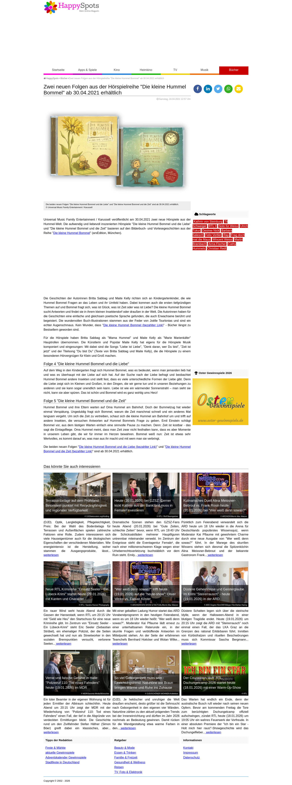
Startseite (58, 69)
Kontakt (188, 747)
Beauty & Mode (124, 747)
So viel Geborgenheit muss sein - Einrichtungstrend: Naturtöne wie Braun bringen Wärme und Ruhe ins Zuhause (144, 682)
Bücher (234, 69)
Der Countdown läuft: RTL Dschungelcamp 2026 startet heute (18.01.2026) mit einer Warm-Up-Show (212, 682)
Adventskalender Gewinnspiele (65, 757)
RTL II (213, 226)
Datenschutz (191, 757)
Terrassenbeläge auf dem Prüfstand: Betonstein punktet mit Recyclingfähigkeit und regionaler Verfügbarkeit (76, 505)
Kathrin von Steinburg (208, 221)
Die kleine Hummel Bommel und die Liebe (107, 446)
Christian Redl (216, 248)
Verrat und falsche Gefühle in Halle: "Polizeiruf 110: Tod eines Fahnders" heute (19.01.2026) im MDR (73, 682)
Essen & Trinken (125, 752)
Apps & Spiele (87, 69)
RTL (160, 516)
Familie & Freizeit (125, 757)
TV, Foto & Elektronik (128, 772)
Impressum (190, 752)
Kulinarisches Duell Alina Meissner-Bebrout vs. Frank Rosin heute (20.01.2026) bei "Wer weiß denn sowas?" (214, 505)
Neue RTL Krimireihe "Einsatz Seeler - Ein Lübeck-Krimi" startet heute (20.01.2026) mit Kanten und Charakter (77, 594)
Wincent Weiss (222, 239)
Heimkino (146, 69)
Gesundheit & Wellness (129, 762)
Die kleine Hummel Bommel (71, 233)
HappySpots (51, 78)
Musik (204, 69)
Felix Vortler (213, 235)
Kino (117, 69)
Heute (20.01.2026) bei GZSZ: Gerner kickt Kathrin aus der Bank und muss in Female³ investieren (143, 505)
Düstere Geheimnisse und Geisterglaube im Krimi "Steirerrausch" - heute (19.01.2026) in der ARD (213, 594)
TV (175, 69)
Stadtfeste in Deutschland (62, 762)
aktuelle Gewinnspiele (59, 752)
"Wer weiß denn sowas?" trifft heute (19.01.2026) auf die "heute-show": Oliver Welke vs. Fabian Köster (145, 594)
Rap (226, 235)
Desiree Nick (210, 230)
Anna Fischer (217, 244)
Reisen (119, 767)
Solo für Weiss (228, 226)
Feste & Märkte (55, 747)
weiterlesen (51, 555)
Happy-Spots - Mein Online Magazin (71, 7)
